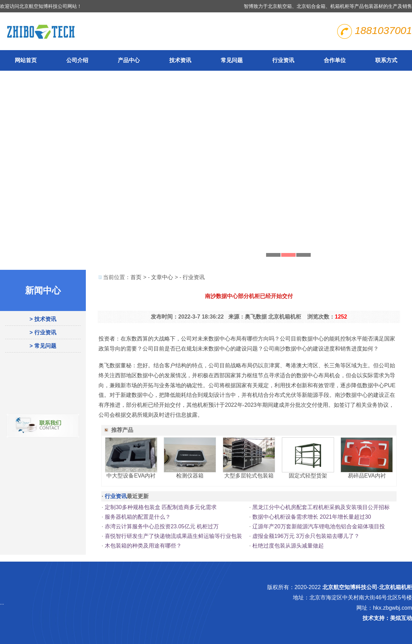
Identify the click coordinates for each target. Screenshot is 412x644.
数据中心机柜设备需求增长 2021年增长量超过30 (311, 517)
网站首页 (26, 60)
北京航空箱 (280, 6)
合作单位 (335, 60)
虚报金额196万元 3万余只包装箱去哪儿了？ (305, 536)
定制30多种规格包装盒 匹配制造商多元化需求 (161, 507)
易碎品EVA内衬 (367, 476)
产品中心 (129, 60)
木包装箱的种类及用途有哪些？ (143, 546)
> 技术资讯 (43, 319)
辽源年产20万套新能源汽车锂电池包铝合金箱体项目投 (318, 526)
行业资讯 (283, 60)
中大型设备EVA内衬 (131, 476)
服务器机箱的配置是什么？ (138, 517)
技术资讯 (180, 60)
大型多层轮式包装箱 (249, 476)
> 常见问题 (43, 346)
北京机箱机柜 (395, 587)
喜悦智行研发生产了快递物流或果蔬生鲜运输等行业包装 (173, 536)
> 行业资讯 (43, 332)
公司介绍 (77, 60)
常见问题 (232, 60)
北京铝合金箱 (311, 6)
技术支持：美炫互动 (387, 618)
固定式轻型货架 (308, 476)
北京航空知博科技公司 (349, 587)
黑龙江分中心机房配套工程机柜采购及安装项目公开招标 (321, 507)
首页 (135, 277)
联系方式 (386, 60)
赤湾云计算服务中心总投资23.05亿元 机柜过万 (162, 526)
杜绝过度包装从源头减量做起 (288, 546)
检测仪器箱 (190, 476)
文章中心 (162, 277)
